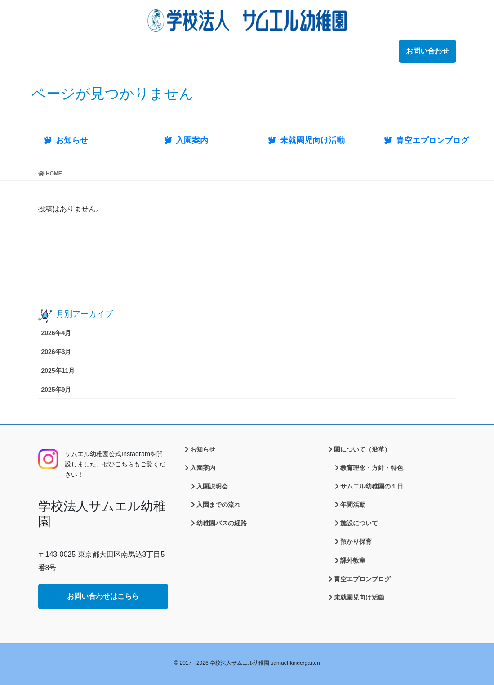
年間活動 (352, 504)
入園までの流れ (218, 504)
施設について (359, 523)
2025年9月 (56, 389)
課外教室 (352, 560)
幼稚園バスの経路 (221, 523)
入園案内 (202, 467)
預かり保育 (356, 541)
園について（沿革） (362, 449)
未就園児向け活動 (359, 597)
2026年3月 (56, 351)
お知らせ (202, 449)
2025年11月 (58, 370)
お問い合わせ (427, 51)
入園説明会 (212, 486)
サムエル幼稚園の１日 (371, 486)
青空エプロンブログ (362, 578)
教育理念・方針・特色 (371, 467)
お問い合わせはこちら (103, 596)
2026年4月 (56, 332)
